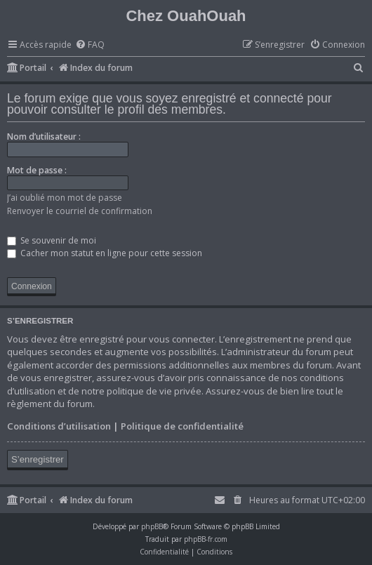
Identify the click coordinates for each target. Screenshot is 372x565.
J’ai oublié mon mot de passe (64, 197)
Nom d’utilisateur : (44, 136)
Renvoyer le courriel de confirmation (79, 211)
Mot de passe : (37, 170)
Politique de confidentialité (182, 426)
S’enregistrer (37, 459)
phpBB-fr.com (205, 539)
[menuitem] (90, 45)
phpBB (152, 526)
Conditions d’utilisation (59, 426)
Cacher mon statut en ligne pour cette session (104, 253)
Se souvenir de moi (51, 240)
